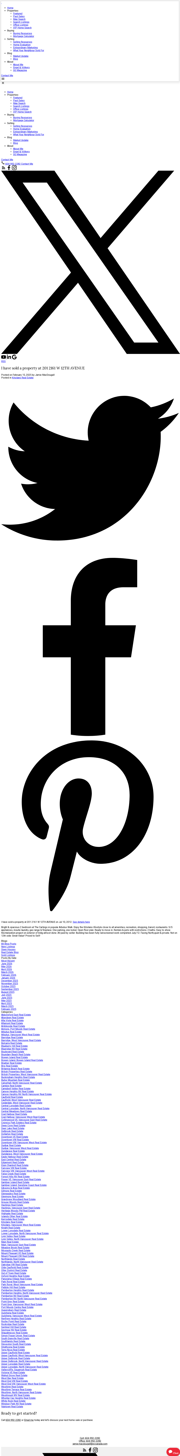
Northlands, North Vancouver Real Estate (22, 1261)
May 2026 (6, 966)
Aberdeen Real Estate (12, 1017)
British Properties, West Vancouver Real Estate (25, 1074)
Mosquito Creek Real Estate (15, 1250)
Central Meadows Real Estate (16, 1111)
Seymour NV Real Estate (14, 1330)
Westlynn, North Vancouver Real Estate (21, 1392)
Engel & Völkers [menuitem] (21, 67)
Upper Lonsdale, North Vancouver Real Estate (24, 1366)
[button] (7, 75)
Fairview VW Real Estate (14, 1168)
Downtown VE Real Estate (14, 1136)
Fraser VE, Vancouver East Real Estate (21, 1179)
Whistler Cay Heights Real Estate (18, 1398)
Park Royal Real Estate (13, 1281)
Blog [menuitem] (15, 59)
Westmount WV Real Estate (15, 1395)
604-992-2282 (13, 163)
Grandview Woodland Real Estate (18, 1199)
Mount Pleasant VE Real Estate (17, 1253)
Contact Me (7, 75)
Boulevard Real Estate (12, 1051)
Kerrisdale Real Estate (12, 1219)
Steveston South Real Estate (16, 1344)
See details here (81, 922)
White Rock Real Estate (13, 1401)
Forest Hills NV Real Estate (15, 1176)
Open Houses (8, 949)
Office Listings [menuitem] (20, 24)
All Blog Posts (8, 943)
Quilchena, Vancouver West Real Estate (21, 1315)
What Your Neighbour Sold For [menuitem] (28, 50)
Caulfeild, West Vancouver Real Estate (21, 1100)
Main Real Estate (10, 1242)
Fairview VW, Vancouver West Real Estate (23, 1171)
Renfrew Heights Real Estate (16, 1318)
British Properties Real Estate (16, 1071)
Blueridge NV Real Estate (14, 1048)
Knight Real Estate (10, 1227)
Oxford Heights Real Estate (15, 1276)
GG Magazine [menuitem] (20, 70)
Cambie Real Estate (11, 1085)
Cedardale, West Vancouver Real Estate (21, 1102)
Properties (12, 10)
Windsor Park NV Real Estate (16, 1403)
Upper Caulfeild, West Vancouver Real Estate (24, 1355)
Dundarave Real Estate (13, 1151)
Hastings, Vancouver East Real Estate (20, 1207)
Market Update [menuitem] (20, 56)
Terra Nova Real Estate (13, 1349)
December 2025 (9, 980)
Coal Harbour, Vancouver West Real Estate (23, 1117)
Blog (9, 53)
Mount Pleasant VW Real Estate (17, 1256)
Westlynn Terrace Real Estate (16, 1389)
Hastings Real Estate (12, 1205)
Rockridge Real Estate (12, 1324)
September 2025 (10, 989)
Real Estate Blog (9, 952)
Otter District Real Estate (14, 1270)
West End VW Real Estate (14, 1381)
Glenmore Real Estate (12, 1196)
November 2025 (9, 983)
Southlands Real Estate (13, 1341)
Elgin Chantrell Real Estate (14, 1165)
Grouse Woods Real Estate (15, 1202)
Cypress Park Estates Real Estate (19, 1122)
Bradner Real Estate (11, 1063)
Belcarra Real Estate (11, 1043)
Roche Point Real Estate (13, 1321)
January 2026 (8, 977)
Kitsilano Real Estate (23, 377)
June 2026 (6, 963)
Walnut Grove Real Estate (14, 1375)
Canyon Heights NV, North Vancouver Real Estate (26, 1094)
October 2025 (8, 986)
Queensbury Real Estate (13, 1310)
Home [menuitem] (10, 7)
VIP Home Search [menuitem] (22, 27)
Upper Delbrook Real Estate (15, 1358)
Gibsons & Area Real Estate (15, 1188)
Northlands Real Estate (13, 1259)
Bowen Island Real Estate (14, 1057)
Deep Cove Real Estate (13, 1125)
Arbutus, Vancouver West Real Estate (20, 1034)
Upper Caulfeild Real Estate (15, 1352)
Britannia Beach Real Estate (15, 1068)
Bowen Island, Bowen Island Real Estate (22, 1060)
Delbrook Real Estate (12, 1131)
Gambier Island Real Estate (15, 1182)
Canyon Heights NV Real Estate (17, 1091)
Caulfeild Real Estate (12, 1097)
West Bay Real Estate (12, 1378)
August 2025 (7, 992)
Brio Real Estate (9, 1065)
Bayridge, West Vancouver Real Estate (21, 1040)
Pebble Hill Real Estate (13, 1287)
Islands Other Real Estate (14, 1216)
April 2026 (6, 969)
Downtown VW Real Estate (15, 1139)
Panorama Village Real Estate (16, 1278)
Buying (10, 30)
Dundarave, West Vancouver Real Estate (22, 1153)
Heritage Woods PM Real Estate (18, 1210)
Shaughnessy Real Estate (14, 1332)
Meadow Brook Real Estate (15, 1247)
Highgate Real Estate (12, 1213)
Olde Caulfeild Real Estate (14, 1267)
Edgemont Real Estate (12, 1162)
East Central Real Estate (13, 1159)
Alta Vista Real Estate (12, 1020)
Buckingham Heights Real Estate (18, 1077)
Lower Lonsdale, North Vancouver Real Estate (25, 1233)
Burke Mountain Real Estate (15, 1080)
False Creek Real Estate (13, 1173)
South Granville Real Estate (15, 1338)
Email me (29, 1420)
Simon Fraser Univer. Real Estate (18, 1335)
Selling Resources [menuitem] (22, 41)
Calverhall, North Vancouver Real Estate (21, 1083)
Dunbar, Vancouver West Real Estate (20, 1148)
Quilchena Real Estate (12, 1312)
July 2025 (6, 994)
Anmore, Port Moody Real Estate (18, 1029)
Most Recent (8, 960)
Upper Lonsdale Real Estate (15, 1364)
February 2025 (8, 1009)
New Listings (8, 946)
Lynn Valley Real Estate (13, 1236)
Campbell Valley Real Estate (16, 1088)
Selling (10, 39)
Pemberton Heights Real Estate (17, 1290)
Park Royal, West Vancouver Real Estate (22, 1284)
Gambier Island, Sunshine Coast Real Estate (24, 1185)
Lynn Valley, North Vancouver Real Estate (22, 1239)
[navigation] (90, 220)
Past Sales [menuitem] (19, 16)
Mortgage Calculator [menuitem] (23, 36)
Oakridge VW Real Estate (14, 1264)
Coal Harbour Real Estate (14, 1114)
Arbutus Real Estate (11, 1031)
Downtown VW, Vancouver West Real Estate (24, 1142)
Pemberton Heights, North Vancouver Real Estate (26, 1293)
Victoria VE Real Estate (13, 1372)
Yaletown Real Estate (12, 1406)
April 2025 (6, 1003)
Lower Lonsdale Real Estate (16, 1230)
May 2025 (6, 1000)
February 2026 (8, 975)
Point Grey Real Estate (13, 1301)
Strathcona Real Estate (13, 1347)
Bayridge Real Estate (12, 1037)
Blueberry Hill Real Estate (14, 1046)
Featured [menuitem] (17, 13)
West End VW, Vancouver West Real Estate (23, 1383)
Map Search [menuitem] (19, 19)
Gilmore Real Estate (11, 1190)
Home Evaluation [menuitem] (22, 44)
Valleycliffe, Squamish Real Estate (19, 1369)
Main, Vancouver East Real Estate (18, 1244)
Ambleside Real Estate (13, 1026)
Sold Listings (8, 955)
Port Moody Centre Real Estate (17, 1307)
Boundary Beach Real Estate (15, 1054)
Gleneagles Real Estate (13, 1193)
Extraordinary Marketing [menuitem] (25, 47)
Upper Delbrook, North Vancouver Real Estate (24, 1361)
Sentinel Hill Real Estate (13, 1327)
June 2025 (6, 997)
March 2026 (7, 972)
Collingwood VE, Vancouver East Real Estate (24, 1119)
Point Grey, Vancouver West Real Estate (21, 1304)
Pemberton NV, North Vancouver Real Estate (24, 1298)
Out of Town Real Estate (13, 1273)
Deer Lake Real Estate (12, 1128)
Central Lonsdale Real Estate (16, 1105)
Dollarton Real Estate (12, 1134)
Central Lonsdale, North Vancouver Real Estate (25, 1108)
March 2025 (7, 1006)
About (10, 61)
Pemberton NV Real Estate (15, 1295)
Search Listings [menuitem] (21, 22)
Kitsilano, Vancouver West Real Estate (21, 1224)
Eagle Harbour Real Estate (14, 1156)
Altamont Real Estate (12, 1023)
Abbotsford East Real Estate (16, 1014)
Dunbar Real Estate (11, 1145)
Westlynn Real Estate (12, 1386)
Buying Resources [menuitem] (22, 33)
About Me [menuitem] (18, 64)
